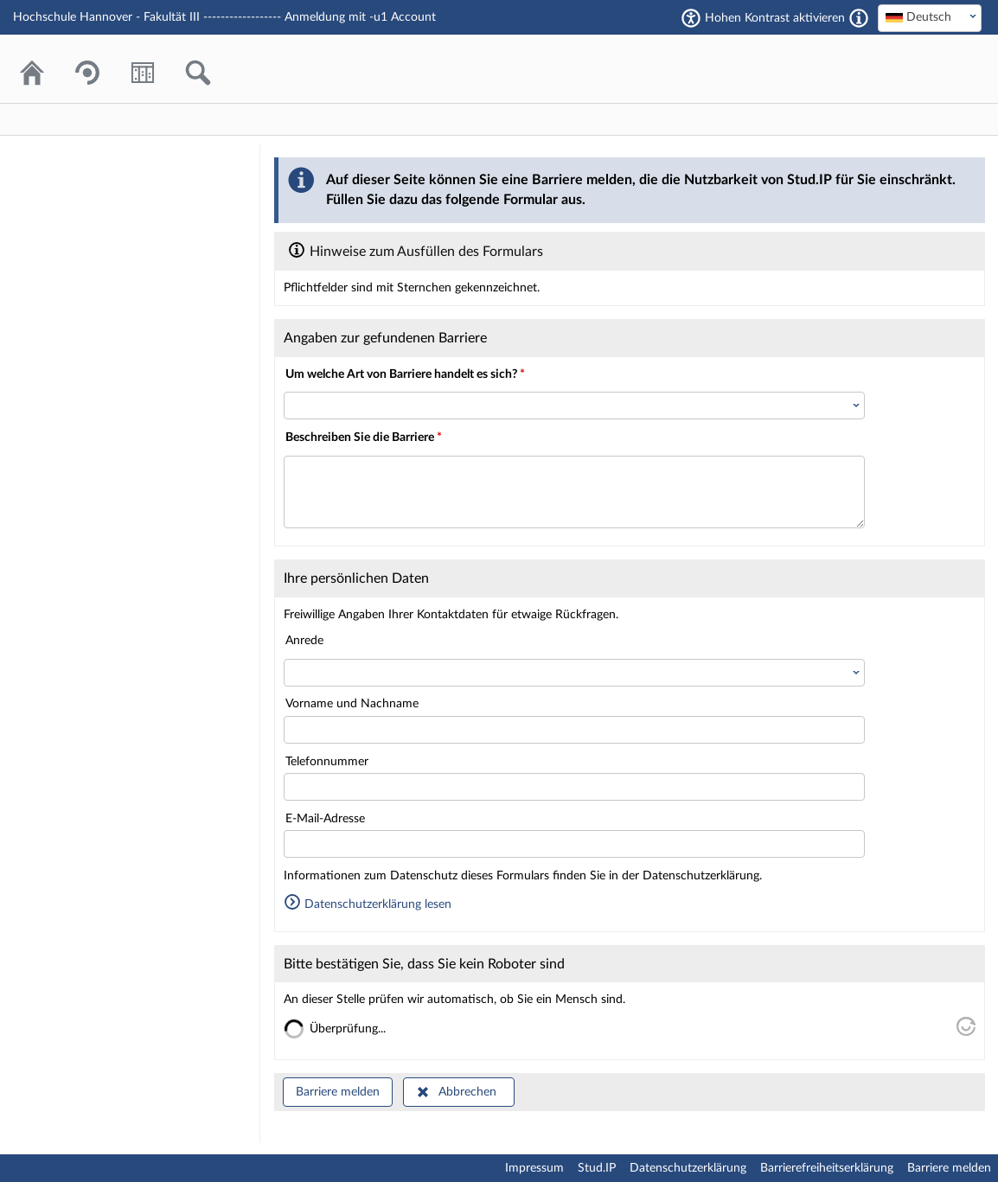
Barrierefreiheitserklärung (826, 1168)
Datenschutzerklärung (688, 1168)
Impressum (534, 1168)
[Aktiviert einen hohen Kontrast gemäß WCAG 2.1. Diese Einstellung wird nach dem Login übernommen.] (858, 18)
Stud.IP (597, 1168)
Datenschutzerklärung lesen (367, 904)
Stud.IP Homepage (916, 69)
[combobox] (930, 18)
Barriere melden (338, 1092)
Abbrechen (467, 1092)
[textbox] (930, 17)
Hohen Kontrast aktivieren (775, 18)
